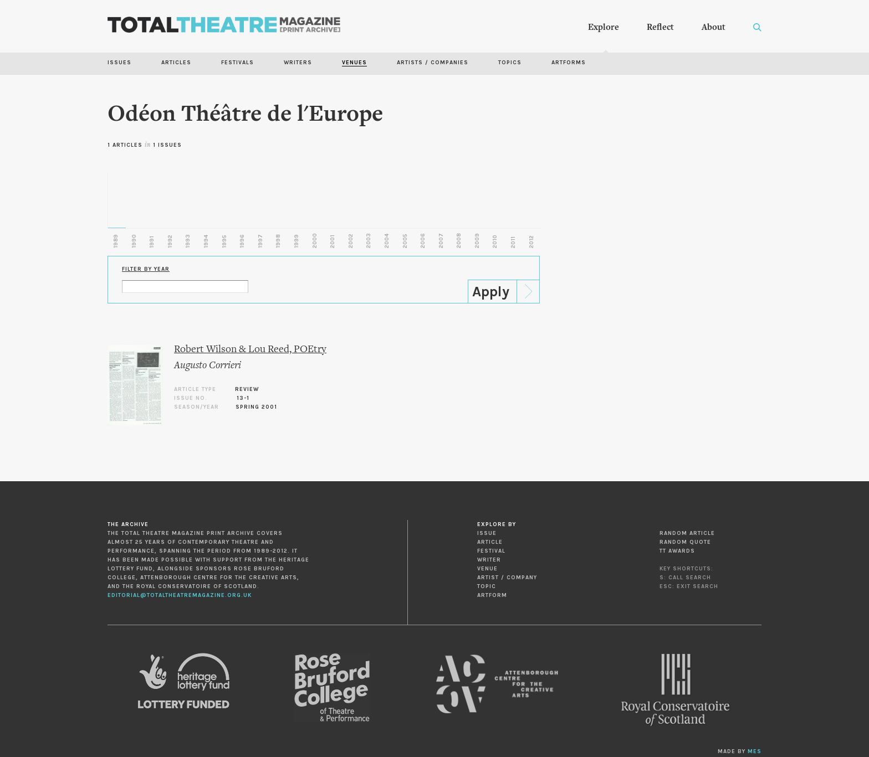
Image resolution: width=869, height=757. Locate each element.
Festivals (237, 62)
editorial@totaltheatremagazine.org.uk (180, 595)
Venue (487, 568)
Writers (298, 62)
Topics (510, 62)
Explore (603, 27)
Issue (487, 533)
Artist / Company (507, 577)
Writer (489, 560)
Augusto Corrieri (207, 366)
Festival (491, 551)
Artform (492, 595)
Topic (486, 586)
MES (754, 751)
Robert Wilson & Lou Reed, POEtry (250, 349)
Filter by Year (146, 269)
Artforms (568, 62)
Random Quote (685, 542)
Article (490, 542)
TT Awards (677, 551)
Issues (119, 62)
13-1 (243, 398)
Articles (176, 62)
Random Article (687, 533)
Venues (354, 62)
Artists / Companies (432, 62)
